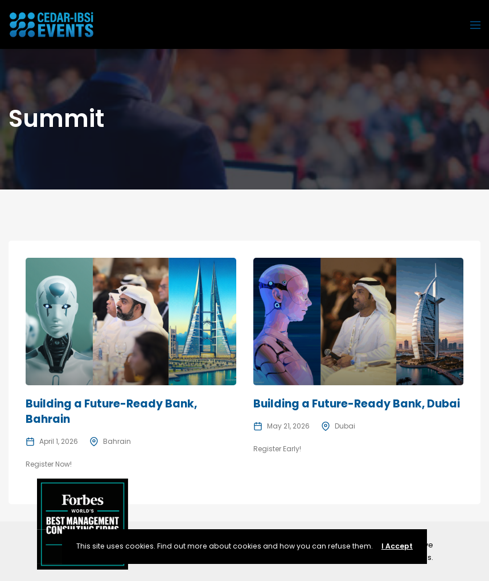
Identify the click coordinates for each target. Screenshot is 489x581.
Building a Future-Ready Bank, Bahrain (111, 411)
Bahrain (117, 441)
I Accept (397, 546)
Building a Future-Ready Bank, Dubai (356, 403)
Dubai (345, 426)
